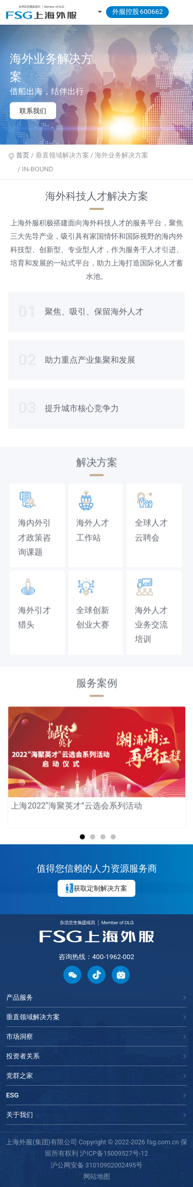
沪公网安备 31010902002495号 (96, 1165)
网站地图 (96, 1176)
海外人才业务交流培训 (151, 618)
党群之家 (19, 1075)
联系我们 (33, 110)
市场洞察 (19, 1036)
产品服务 (19, 997)
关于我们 (19, 1115)
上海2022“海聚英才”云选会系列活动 (76, 799)
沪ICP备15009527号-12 (114, 1153)
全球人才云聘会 (151, 523)
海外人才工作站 (92, 523)
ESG (12, 1095)
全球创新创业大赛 (92, 611)
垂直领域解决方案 (33, 1017)
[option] (96, 84)
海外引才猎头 (34, 611)
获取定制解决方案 (97, 888)
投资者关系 (23, 1056)
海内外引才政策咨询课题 (34, 530)
